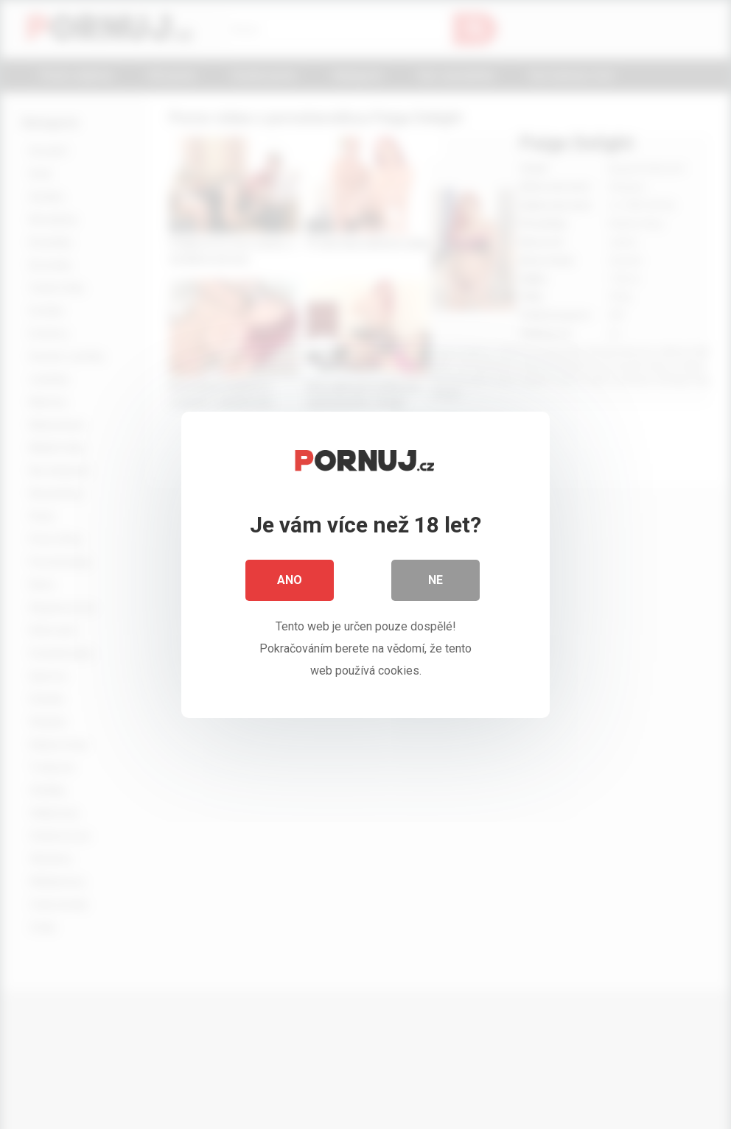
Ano (289, 580)
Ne (435, 580)
